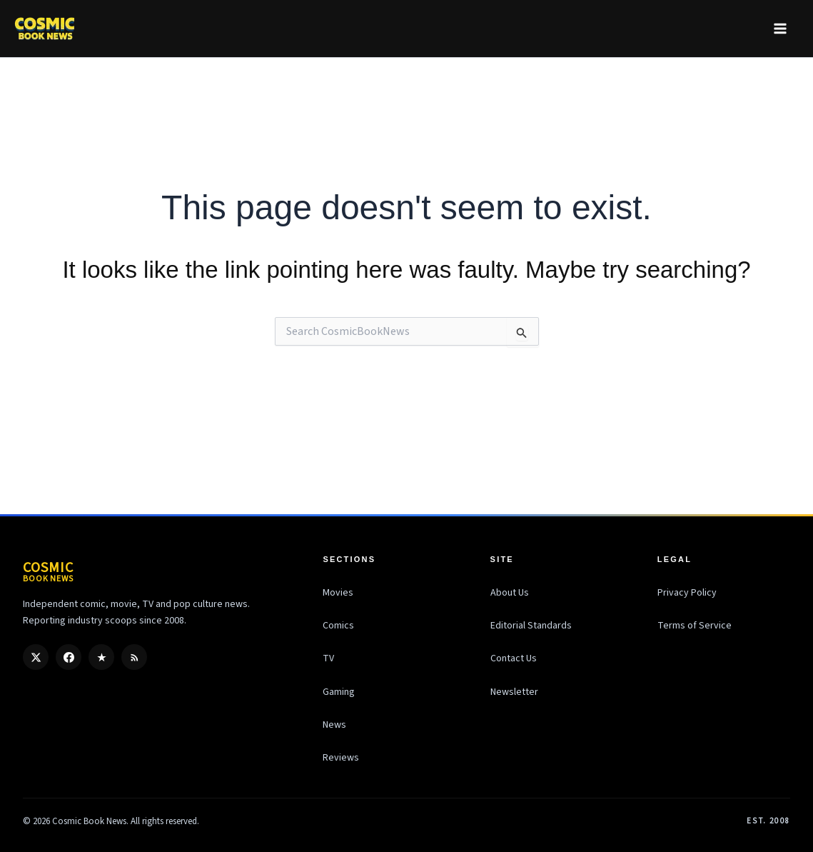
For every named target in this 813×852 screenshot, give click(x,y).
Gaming (339, 692)
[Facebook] (68, 657)
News (334, 725)
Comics (338, 625)
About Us (509, 593)
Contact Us (513, 658)
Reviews (341, 758)
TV (328, 658)
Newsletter (514, 692)
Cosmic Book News (89, 821)
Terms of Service (694, 625)
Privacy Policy (687, 593)
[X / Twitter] (36, 657)
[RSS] (134, 657)
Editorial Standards (531, 625)
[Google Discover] (101, 657)
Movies (338, 593)
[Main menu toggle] (780, 28)
